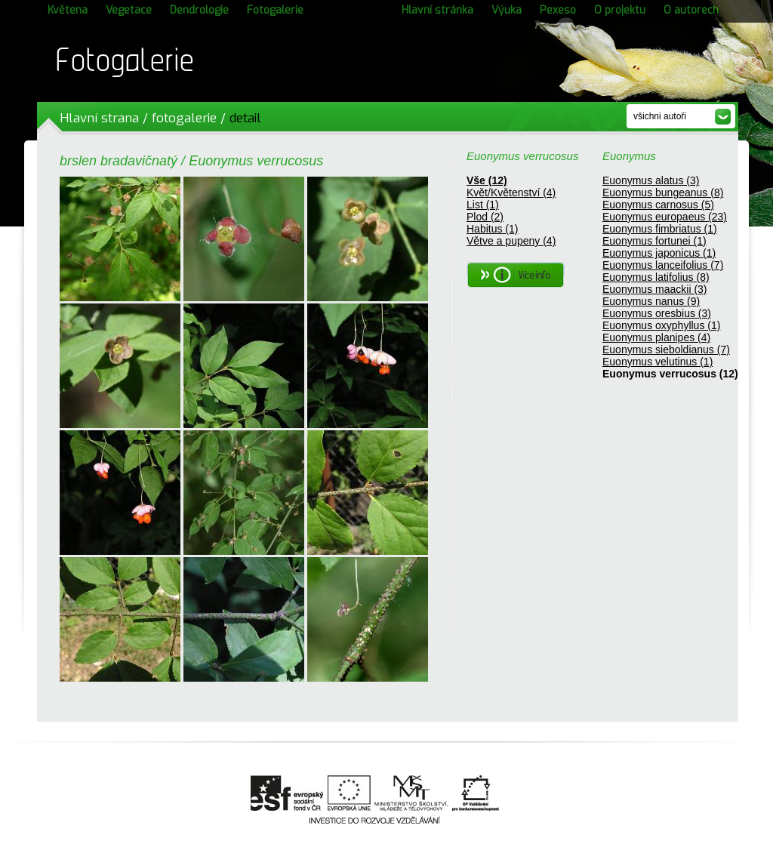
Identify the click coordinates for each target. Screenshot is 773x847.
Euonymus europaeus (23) (664, 217)
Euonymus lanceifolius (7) (662, 265)
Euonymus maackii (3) (654, 289)
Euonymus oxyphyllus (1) (661, 325)
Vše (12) (487, 180)
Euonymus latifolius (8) (656, 277)
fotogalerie (184, 118)
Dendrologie (199, 10)
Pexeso (558, 10)
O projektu (619, 10)
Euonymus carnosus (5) (658, 205)
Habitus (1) (492, 229)
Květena (68, 10)
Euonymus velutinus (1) (657, 362)
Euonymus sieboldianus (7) (666, 349)
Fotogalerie (275, 10)
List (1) (483, 205)
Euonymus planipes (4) (656, 337)
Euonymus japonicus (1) (659, 253)
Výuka (506, 10)
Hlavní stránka (437, 10)
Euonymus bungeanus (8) (662, 192)
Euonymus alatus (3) (650, 180)
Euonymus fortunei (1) (654, 241)
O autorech (691, 10)
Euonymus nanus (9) (651, 301)
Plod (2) (485, 217)
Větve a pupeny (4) (511, 241)
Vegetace (129, 10)
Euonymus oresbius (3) (656, 313)
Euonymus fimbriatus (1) (659, 229)
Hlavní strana (99, 118)
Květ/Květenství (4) (511, 192)
